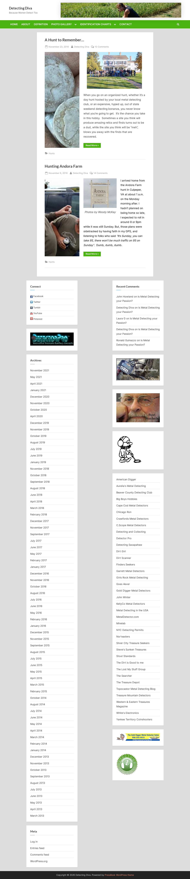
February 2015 (38, 691)
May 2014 (36, 723)
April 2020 (36, 416)
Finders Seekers (125, 564)
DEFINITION (41, 24)
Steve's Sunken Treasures (131, 649)
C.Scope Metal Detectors (131, 525)
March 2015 (37, 684)
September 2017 (39, 534)
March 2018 (37, 508)
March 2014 (37, 737)
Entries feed (37, 848)
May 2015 (36, 671)
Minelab (120, 623)
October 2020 (38, 409)
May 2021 (36, 376)
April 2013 (36, 809)
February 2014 (38, 743)
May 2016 (36, 612)
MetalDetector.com (127, 616)
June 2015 (36, 665)
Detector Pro (124, 538)
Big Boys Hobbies (126, 499)
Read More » (93, 146)
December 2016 (39, 573)
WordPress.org (38, 861)
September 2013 (40, 776)
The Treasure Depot (128, 682)
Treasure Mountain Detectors (133, 695)
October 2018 (38, 475)
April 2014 (36, 730)
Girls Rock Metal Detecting (132, 577)
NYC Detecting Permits (129, 630)
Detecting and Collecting (131, 531)
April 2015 (36, 678)
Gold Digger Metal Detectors (133, 590)
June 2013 (36, 795)
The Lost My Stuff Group (130, 669)
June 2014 (36, 717)
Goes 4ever (123, 584)
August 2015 (37, 652)
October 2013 (38, 769)
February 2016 (38, 619)
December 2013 (39, 756)
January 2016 (38, 625)
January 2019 (38, 462)
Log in (34, 841)
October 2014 (38, 697)
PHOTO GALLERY (61, 24)
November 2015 (39, 638)
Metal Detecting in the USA (132, 610)
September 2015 (40, 645)
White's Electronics (127, 712)
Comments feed (39, 854)
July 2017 (35, 540)
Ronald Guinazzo (126, 340)
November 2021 (39, 370)
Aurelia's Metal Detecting (131, 485)
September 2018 (40, 481)
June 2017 (36, 547)
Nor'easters (123, 636)
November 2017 (39, 527)
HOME (14, 24)
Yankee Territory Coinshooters (134, 719)
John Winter (123, 597)
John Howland (124, 296)
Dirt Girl (121, 551)
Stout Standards (125, 656)
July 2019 (36, 449)
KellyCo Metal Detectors (130, 603)
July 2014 (36, 710)
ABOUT (25, 24)
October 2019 (38, 435)
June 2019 (36, 455)
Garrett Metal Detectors (130, 571)
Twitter (36, 302)
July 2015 (36, 658)
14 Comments (100, 173)
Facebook (38, 296)
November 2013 (39, 763)
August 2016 (37, 593)
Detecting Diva (20, 8)
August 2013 (37, 782)
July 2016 (36, 599)
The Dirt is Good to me (129, 662)
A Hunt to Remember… (64, 40)
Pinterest (37, 319)
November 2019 (39, 429)
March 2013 (37, 815)
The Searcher (124, 675)
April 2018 (36, 501)
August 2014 (37, 704)
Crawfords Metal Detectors (132, 518)
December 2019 (39, 422)
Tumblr (36, 307)
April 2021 (36, 383)
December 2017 (39, 521)
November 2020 (39, 403)
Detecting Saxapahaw (129, 544)
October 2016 (38, 586)
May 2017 (36, 553)
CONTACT (125, 24)
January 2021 (38, 390)
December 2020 (39, 396)
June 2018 (36, 494)
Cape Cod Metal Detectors (132, 505)
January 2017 (38, 566)
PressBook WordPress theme (119, 875)
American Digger (126, 479)
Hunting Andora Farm (63, 166)
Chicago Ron (123, 512)
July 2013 (36, 789)
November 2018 (39, 468)
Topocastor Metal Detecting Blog (135, 688)
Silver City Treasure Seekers (132, 643)
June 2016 (36, 606)
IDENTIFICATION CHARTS (95, 24)
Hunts (52, 153)
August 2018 (37, 488)
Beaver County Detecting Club (134, 492)
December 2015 (39, 632)
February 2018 (38, 514)
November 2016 (39, 580)
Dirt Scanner (123, 558)
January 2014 (38, 750)
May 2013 (36, 802)
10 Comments (102, 47)
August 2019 (37, 442)
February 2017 (38, 560)
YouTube (37, 313)
